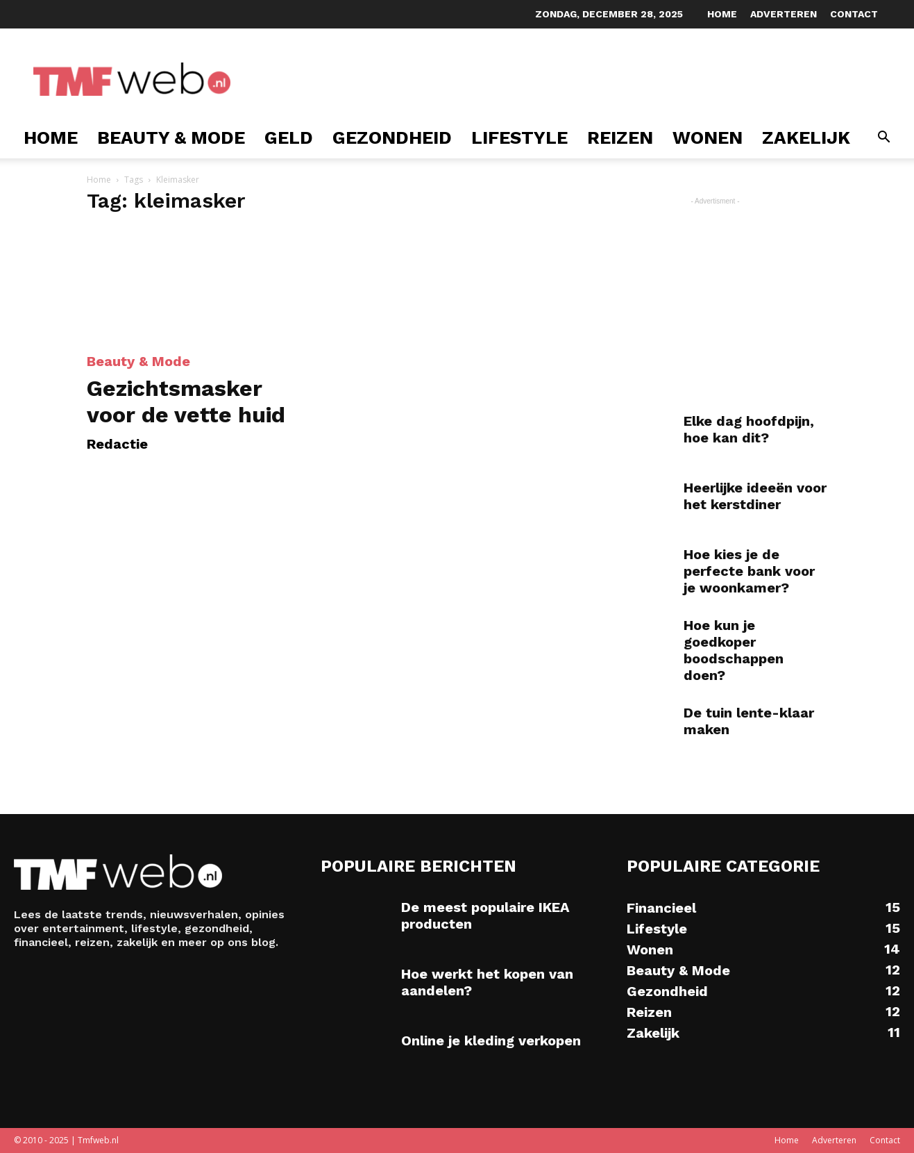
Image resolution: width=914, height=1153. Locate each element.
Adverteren (783, 13)
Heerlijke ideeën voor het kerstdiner (755, 496)
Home (722, 13)
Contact (854, 13)
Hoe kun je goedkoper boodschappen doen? (734, 650)
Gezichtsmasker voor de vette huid (186, 401)
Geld (288, 137)
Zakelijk (806, 137)
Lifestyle (519, 137)
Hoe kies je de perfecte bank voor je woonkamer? (749, 571)
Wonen (707, 137)
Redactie (117, 444)
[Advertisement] (502, 79)
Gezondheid (392, 137)
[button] (883, 138)
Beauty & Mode (171, 137)
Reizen (620, 137)
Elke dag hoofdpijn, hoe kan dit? (749, 429)
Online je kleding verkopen (491, 1040)
